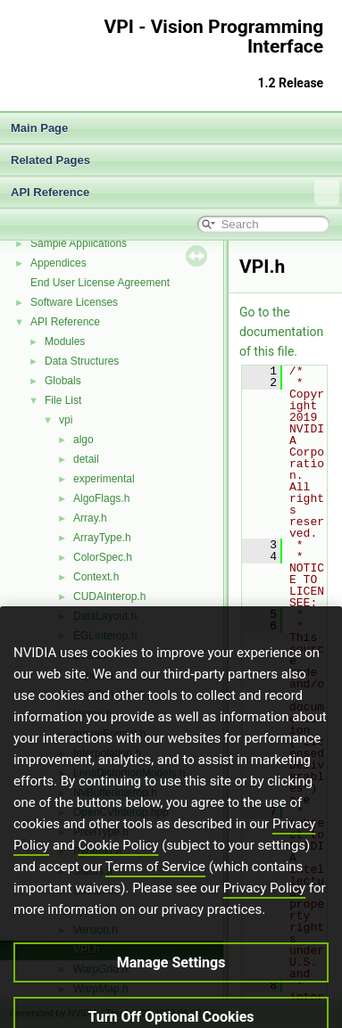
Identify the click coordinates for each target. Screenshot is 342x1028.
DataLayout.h (105, 616)
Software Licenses (74, 302)
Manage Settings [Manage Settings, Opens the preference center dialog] (171, 994)
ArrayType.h (102, 537)
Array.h (90, 518)
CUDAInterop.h (109, 596)
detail (86, 459)
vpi (65, 420)
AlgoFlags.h (101, 498)
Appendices (58, 263)
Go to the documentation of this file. (281, 331)
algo (83, 439)
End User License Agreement (100, 282)
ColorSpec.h (102, 557)
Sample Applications (78, 243)
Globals (63, 380)
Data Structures (82, 361)
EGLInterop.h (105, 635)
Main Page (39, 128)
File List (63, 400)
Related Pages (50, 160)
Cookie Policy (119, 877)
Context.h (96, 577)
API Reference (175, 192)
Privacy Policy (264, 920)
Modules (65, 341)
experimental (104, 479)
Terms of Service (155, 899)
